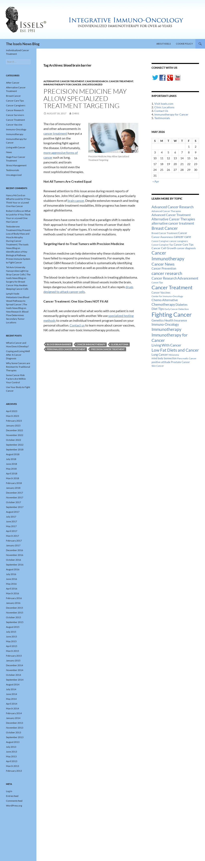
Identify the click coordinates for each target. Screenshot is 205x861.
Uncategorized (92, 84)
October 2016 (13, 559)
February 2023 (14, 420)
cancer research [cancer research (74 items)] (167, 273)
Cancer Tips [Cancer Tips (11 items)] (157, 282)
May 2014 (11, 698)
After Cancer (12, 82)
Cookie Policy (184, 43)
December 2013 (14, 722)
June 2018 (11, 463)
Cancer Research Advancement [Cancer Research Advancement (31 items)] (175, 278)
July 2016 (11, 574)
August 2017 (12, 511)
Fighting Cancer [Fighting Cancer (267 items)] (172, 314)
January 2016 (13, 602)
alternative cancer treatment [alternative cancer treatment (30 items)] (173, 223)
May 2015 (11, 641)
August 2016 (12, 569)
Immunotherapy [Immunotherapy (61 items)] (166, 329)
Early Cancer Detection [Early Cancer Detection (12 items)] (177, 309)
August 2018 (12, 454)
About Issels (163, 43)
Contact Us (161, 110)
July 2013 (11, 746)
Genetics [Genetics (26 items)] (158, 320)
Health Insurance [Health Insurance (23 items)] (175, 320)
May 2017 (11, 526)
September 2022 (14, 444)
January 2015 (13, 660)
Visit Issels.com (163, 103)
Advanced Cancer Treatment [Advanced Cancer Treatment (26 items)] (171, 215)
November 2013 (14, 727)
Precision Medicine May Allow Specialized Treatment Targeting (85, 98)
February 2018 (14, 483)
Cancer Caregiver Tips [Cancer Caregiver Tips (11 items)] (162, 244)
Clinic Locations (164, 107)
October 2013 (13, 732)
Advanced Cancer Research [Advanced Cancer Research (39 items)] (173, 207)
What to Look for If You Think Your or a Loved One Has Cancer (18, 202)
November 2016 (14, 554)
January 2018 (13, 487)
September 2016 (14, 564)
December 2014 (14, 665)
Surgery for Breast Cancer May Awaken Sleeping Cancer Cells (17, 285)
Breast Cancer (13, 95)
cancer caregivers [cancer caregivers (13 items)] (178, 241)
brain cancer (75, 200)
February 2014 (14, 713)
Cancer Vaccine (14, 124)
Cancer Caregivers (15, 105)
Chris (75, 113)
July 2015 (11, 631)
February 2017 (14, 540)
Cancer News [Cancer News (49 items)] (163, 264)
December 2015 (14, 607)
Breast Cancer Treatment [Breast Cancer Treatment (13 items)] (165, 233)
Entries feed (12, 795)
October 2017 (13, 502)
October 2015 (13, 617)
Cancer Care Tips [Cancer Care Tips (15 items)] (184, 244)
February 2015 (14, 655)
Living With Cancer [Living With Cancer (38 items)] (166, 345)
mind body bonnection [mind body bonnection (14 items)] (164, 358)
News (9, 152)
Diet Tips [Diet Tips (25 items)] (158, 309)
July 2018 (11, 459)
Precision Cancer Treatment (108, 349)
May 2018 (11, 468)
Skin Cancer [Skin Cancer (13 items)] (158, 365)
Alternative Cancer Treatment (63, 81)
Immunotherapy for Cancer (62, 84)
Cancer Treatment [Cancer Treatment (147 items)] (172, 287)
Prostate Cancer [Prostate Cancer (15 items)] (180, 362)
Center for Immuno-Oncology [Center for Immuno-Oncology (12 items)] (167, 296)
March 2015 (12, 650)
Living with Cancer (15, 147)
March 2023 (12, 415)
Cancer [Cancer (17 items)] (182, 233)
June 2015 (11, 636)
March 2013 (12, 765)
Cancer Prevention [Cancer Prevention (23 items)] (164, 268)
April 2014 (11, 703)
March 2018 (12, 478)
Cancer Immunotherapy (91, 344)
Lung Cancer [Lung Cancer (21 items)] (160, 354)
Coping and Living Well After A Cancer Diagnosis (18, 355)
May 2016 (11, 583)
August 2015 (12, 626)
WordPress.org (14, 805)
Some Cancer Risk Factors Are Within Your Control (16, 379)
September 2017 (14, 507)
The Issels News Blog (22, 44)
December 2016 (14, 550)
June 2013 (11, 751)
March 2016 (12, 593)
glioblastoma (119, 344)
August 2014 (12, 684)
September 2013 (14, 737)
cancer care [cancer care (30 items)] (182, 237)
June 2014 (11, 694)
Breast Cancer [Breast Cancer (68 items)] (165, 228)
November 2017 (14, 497)
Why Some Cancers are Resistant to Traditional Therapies (18, 367)
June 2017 (11, 521)
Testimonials (162, 118)
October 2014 (13, 674)
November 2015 (14, 612)
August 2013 (12, 742)
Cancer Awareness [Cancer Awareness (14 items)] (162, 237)
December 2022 (14, 430)
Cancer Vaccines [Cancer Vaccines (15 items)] (161, 292)
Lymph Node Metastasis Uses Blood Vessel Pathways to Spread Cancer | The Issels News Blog (17, 301)
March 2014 (12, 708)
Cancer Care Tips (15, 100)
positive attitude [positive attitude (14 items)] (161, 362)
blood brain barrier (59, 344)
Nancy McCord (14, 195)
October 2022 (13, 439)
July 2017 (11, 516)
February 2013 (14, 770)
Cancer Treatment (121, 81)
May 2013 (11, 756)
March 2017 (12, 535)
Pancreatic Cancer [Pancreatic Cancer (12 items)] (186, 358)
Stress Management (16, 165)
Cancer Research (96, 81)
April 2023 (11, 411)
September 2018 (14, 449)
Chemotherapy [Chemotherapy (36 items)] (163, 304)
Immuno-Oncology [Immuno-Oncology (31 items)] (165, 324)
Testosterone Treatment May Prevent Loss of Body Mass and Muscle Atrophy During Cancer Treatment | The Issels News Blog (18, 237)
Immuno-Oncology (16, 129)
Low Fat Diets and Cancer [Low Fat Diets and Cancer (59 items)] (175, 350)
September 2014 (14, 679)
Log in (9, 791)
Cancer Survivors (15, 114)
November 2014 (14, 670)
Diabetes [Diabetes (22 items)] (182, 304)
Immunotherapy (14, 134)
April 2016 (11, 588)
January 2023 (13, 425)
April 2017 (11, 531)
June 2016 (11, 578)
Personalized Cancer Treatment (66, 349)
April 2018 (11, 473)
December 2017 (14, 492)
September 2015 (14, 622)
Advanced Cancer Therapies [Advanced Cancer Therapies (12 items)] (166, 211)
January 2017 (13, 545)
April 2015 (11, 646)
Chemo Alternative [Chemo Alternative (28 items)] (165, 300)
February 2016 (14, 598)
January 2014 (13, 718)
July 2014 (11, 689)
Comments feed (14, 800)
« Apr (156, 181)
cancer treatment (55, 133)
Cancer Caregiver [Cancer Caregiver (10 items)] (160, 241)
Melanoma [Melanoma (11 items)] (174, 354)
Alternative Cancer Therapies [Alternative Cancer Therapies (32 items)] (173, 219)
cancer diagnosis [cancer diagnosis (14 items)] (186, 248)
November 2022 (14, 435)
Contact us (77, 325)
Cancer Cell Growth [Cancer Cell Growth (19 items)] (164, 248)
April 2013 (11, 761)
